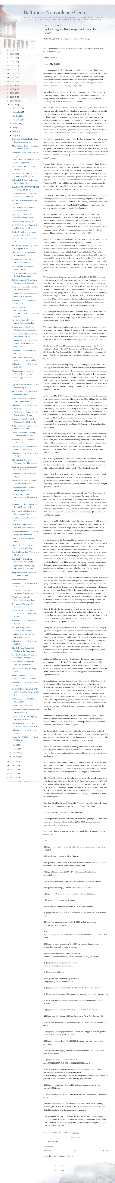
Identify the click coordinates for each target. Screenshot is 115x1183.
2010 (12, 769)
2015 (12, 97)
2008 (12, 777)
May (15, 135)
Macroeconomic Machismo (22, 221)
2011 (12, 765)
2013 (12, 105)
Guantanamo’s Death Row (22, 706)
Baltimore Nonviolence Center (56, 12)
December (17, 108)
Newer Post (47, 1150)
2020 (12, 77)
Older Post (104, 1150)
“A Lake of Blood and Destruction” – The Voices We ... (25, 497)
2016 (12, 93)
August (16, 124)
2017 (12, 89)
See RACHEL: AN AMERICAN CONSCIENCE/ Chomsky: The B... (25, 692)
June (15, 131)
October (16, 116)
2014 (12, 101)
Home (76, 1150)
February (16, 753)
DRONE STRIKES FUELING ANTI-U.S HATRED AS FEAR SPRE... (25, 614)
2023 (12, 65)
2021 (12, 73)
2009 (12, 773)
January (16, 756)
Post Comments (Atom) (63, 1156)
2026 (12, 54)
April (15, 745)
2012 (12, 761)
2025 (12, 58)
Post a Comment (48, 1146)
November (17, 112)
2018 (12, 85)
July (14, 127)
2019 (12, 81)
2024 (12, 62)
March (15, 749)
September (17, 120)
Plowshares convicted (20, 579)
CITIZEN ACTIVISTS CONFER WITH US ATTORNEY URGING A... (25, 343)
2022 (12, 69)
